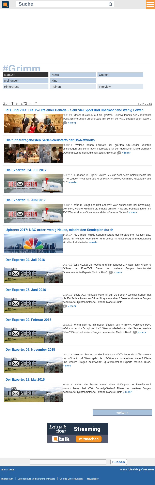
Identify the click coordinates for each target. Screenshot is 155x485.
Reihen (56, 86)
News (55, 74)
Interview (105, 86)
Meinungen (11, 80)
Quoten (103, 74)
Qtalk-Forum (8, 469)
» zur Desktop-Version (137, 469)
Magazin (9, 74)
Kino (54, 80)
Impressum (7, 479)
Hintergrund (11, 86)
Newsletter (93, 479)
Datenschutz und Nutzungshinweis (36, 479)
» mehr (72, 122)
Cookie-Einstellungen (71, 479)
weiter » (123, 412)
